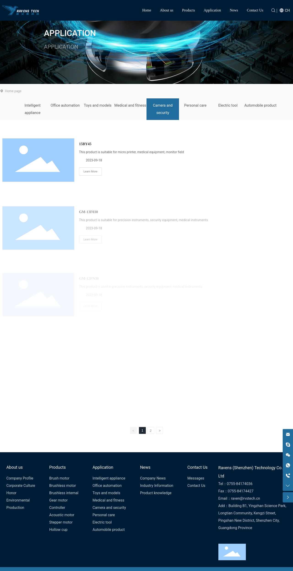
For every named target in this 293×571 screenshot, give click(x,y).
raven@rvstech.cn (245, 498)
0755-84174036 (239, 484)
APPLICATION (70, 33)
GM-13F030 (88, 235)
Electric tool (228, 105)
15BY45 (85, 145)
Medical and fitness (130, 105)
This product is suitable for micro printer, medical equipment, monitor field (131, 153)
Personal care (195, 105)
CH (287, 10)
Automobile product (260, 105)
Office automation (65, 105)
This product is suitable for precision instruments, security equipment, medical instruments (143, 243)
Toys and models (97, 105)
